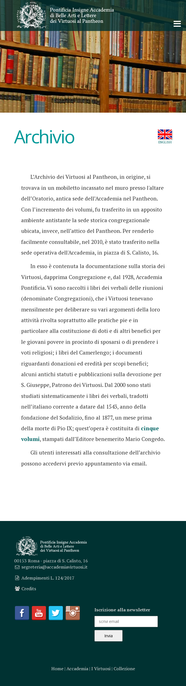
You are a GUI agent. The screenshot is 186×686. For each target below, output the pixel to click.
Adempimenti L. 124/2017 (47, 578)
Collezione (124, 668)
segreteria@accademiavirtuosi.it (54, 567)
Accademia (77, 668)
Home (57, 668)
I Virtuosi (100, 668)
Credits (28, 588)
